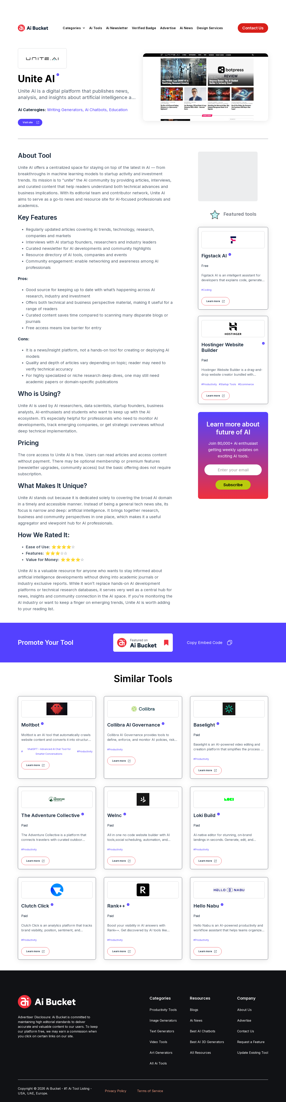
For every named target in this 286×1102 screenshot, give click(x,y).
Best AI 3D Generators (207, 1042)
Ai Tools (95, 28)
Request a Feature (251, 1042)
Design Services (210, 28)
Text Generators (162, 1031)
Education (118, 109)
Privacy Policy (115, 1091)
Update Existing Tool (252, 1053)
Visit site (28, 122)
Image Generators (163, 1020)
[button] (74, 28)
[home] (33, 28)
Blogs (194, 1010)
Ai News (186, 28)
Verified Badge (144, 28)
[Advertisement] (143, 9)
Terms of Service (150, 1091)
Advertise (168, 28)
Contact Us (253, 28)
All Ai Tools (158, 1063)
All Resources (200, 1053)
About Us (244, 1010)
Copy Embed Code (209, 642)
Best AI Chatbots (202, 1031)
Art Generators (161, 1053)
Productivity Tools (163, 1010)
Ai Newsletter (117, 28)
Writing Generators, (65, 109)
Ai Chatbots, (96, 109)
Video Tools (158, 1042)
